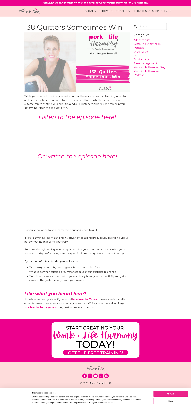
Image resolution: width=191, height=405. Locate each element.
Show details (37, 400)
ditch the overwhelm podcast (147, 46)
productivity (141, 59)
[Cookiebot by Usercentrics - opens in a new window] (15, 400)
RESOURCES (141, 11)
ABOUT (90, 11)
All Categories (142, 40)
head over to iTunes (85, 299)
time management (145, 63)
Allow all (170, 385)
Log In (167, 11)
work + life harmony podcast (146, 73)
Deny (170, 392)
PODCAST (106, 11)
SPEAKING (123, 11)
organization (141, 51)
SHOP (157, 11)
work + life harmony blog (149, 67)
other (137, 55)
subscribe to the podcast (44, 307)
